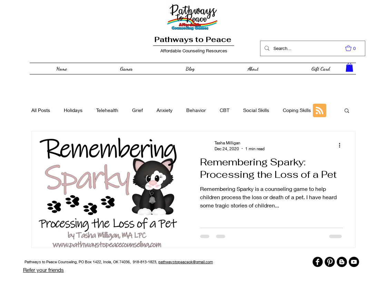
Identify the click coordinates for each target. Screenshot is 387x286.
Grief (137, 110)
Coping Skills (297, 110)
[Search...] (312, 48)
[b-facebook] (317, 262)
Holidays (73, 110)
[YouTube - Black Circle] (354, 262)
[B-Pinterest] (330, 262)
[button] (354, 48)
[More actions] (342, 145)
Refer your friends (43, 270)
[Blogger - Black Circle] (342, 262)
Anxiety (164, 110)
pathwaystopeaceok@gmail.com (185, 261)
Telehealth (107, 110)
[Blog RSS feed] (319, 111)
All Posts (40, 110)
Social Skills (256, 110)
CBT (224, 110)
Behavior (196, 110)
